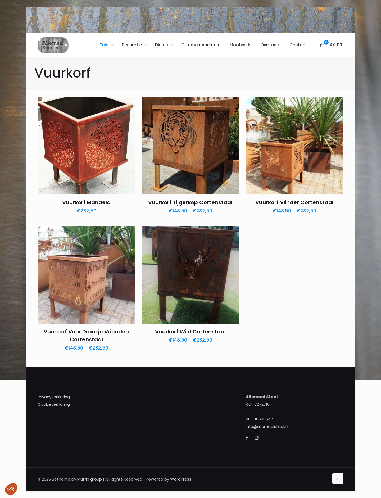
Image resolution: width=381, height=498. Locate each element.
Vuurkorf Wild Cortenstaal (190, 331)
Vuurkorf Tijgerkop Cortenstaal (190, 202)
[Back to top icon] (337, 478)
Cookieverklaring (54, 404)
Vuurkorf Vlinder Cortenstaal (294, 202)
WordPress (180, 479)
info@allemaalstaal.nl (267, 426)
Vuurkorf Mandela (86, 202)
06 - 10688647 (259, 419)
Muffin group (89, 479)
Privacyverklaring (54, 397)
